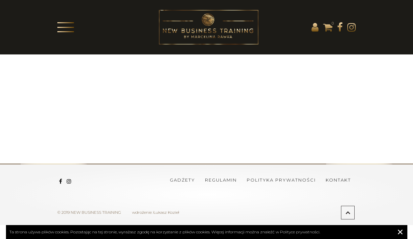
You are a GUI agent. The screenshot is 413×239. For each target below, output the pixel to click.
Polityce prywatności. (300, 231)
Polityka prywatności (281, 180)
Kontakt (338, 180)
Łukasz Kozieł (166, 212)
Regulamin (221, 180)
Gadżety (182, 180)
